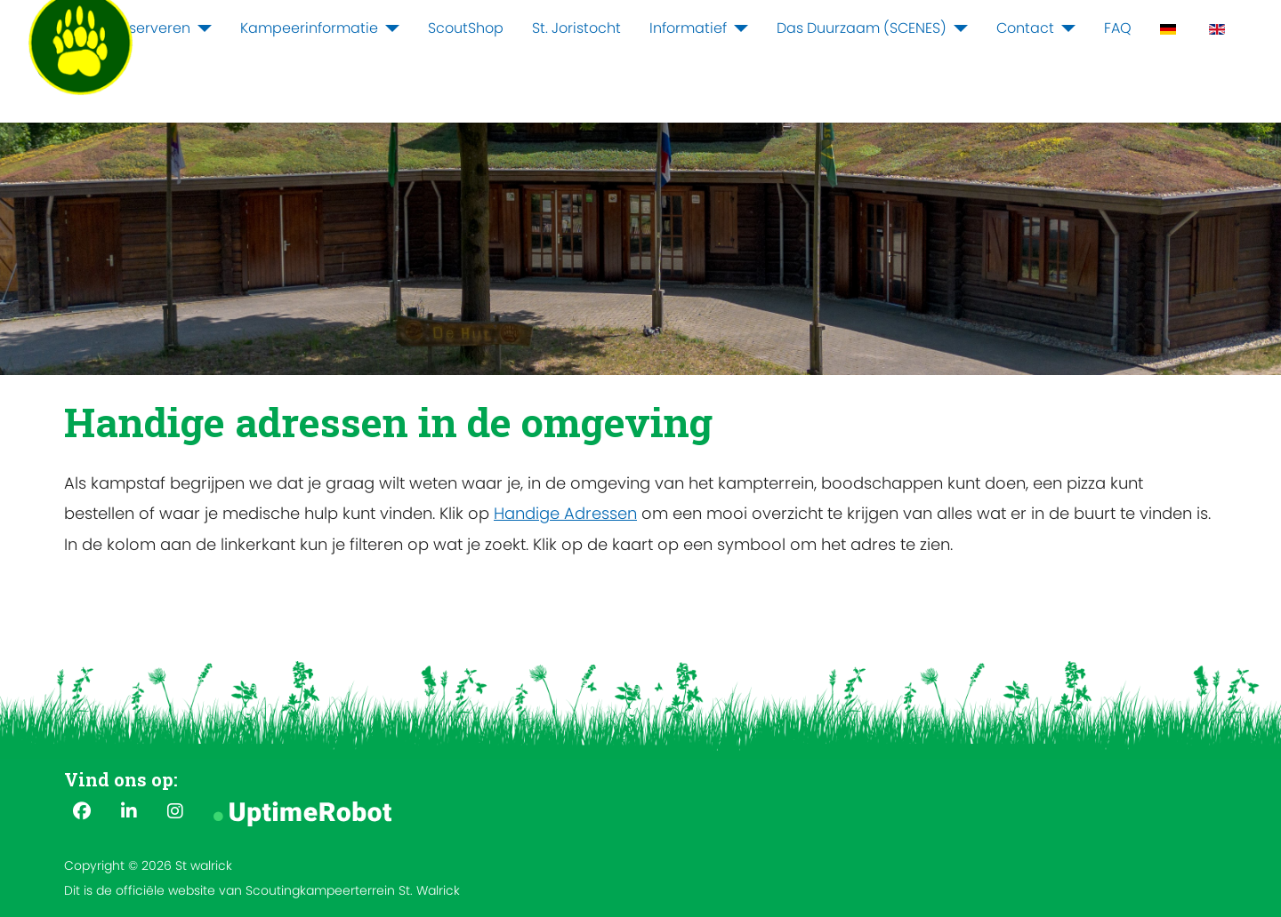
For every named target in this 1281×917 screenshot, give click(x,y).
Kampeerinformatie (309, 28)
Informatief (688, 28)
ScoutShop (466, 28)
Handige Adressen (565, 513)
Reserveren (151, 28)
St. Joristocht (576, 28)
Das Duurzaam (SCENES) (862, 28)
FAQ (1118, 28)
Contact (1025, 28)
